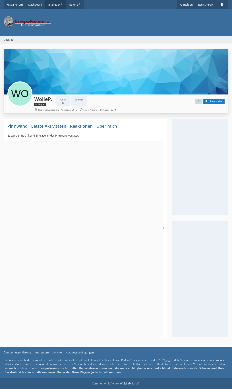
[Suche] (222, 4)
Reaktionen (81, 126)
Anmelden (186, 4)
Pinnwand (17, 126)
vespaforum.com (208, 360)
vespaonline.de (39, 364)
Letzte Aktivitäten (48, 126)
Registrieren (205, 4)
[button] (198, 101)
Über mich (106, 126)
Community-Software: (116, 383)
